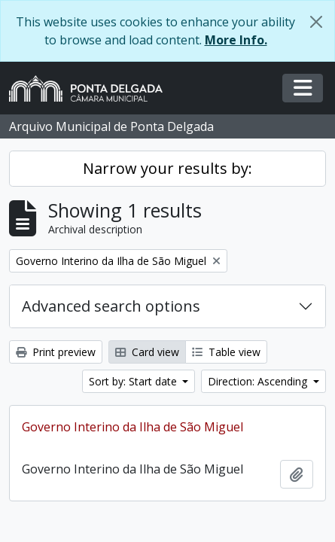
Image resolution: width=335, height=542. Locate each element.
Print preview (56, 352)
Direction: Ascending (259, 381)
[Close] (316, 22)
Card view (147, 352)
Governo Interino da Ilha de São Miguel (132, 427)
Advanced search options (111, 306)
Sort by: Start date (134, 381)
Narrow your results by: (167, 168)
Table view (226, 352)
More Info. (236, 40)
